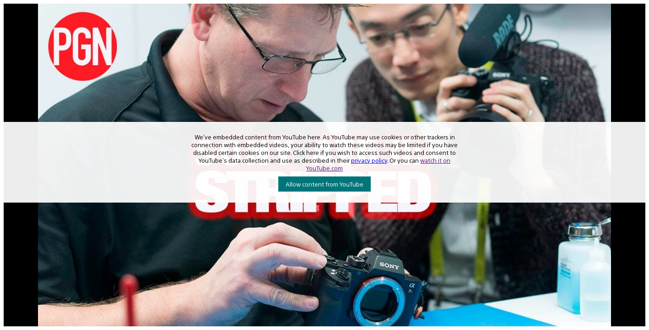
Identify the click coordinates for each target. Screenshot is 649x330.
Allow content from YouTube (324, 184)
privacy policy (369, 160)
